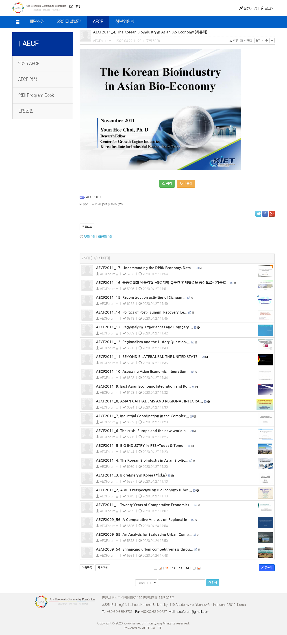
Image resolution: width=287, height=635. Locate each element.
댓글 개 (89, 237)
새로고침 (103, 567)
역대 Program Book (36, 95)
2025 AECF (28, 64)
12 (173, 568)
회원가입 (248, 9)
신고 (234, 41)
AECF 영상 (27, 79)
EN (78, 7)
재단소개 (36, 22)
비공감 (186, 183)
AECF (98, 22)
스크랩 (246, 41)
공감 (167, 183)
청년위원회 (124, 22)
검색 (213, 582)
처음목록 (87, 567)
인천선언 (25, 111)
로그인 (267, 9)
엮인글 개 (105, 237)
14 (187, 568)
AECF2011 (94, 197)
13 (180, 568)
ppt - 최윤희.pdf (95, 204)
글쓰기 (266, 567)
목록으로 (87, 227)
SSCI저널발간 (69, 22)
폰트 (259, 40)
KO (71, 7)
